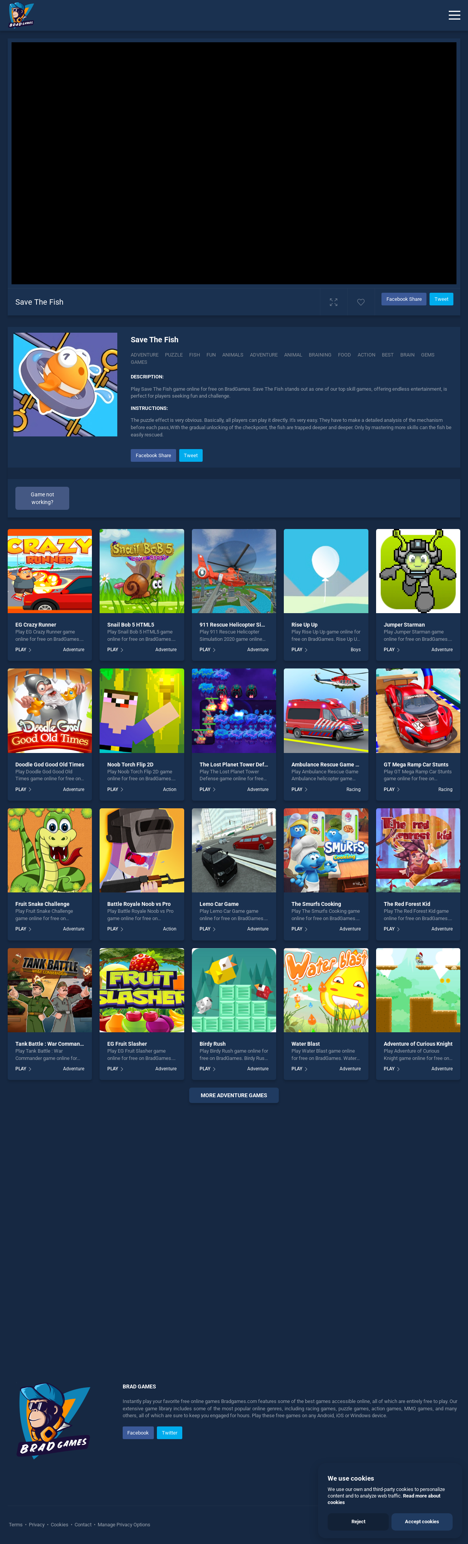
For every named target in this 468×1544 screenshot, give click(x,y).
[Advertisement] (234, 1222)
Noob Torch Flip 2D (130, 764)
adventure (264, 355)
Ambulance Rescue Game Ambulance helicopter (350, 764)
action (366, 355)
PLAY (20, 649)
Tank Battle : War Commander (51, 1044)
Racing (353, 789)
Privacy (37, 1524)
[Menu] (454, 15)
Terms (16, 1524)
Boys (356, 649)
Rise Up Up (304, 625)
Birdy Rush (213, 1044)
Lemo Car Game (219, 904)
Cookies (60, 1524)
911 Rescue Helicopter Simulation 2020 (248, 625)
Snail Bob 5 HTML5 (130, 625)
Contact (83, 1524)
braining (320, 355)
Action (170, 789)
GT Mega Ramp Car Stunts (416, 764)
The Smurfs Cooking (316, 904)
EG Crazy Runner (35, 625)
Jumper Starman (404, 625)
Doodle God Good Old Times (49, 764)
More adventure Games (234, 1095)
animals (232, 355)
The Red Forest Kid (407, 904)
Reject (358, 1521)
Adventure (144, 355)
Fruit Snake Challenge (42, 904)
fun (211, 355)
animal (293, 355)
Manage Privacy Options (123, 1524)
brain (407, 355)
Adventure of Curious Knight (418, 1044)
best (388, 355)
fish (194, 355)
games (139, 362)
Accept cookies (422, 1521)
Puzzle (174, 355)
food (344, 355)
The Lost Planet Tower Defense (238, 764)
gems (428, 355)
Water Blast (305, 1044)
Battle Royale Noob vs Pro (139, 904)
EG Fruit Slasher (127, 1044)
